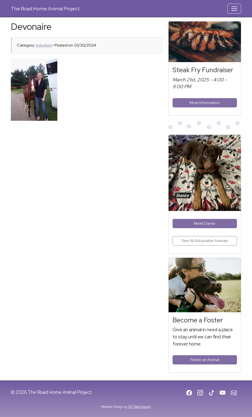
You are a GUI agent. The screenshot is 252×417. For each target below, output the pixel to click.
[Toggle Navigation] (234, 9)
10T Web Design (139, 407)
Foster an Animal (204, 359)
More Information (204, 102)
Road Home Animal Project (45, 8)
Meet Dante (204, 223)
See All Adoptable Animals (205, 240)
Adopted (44, 45)
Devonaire (31, 26)
